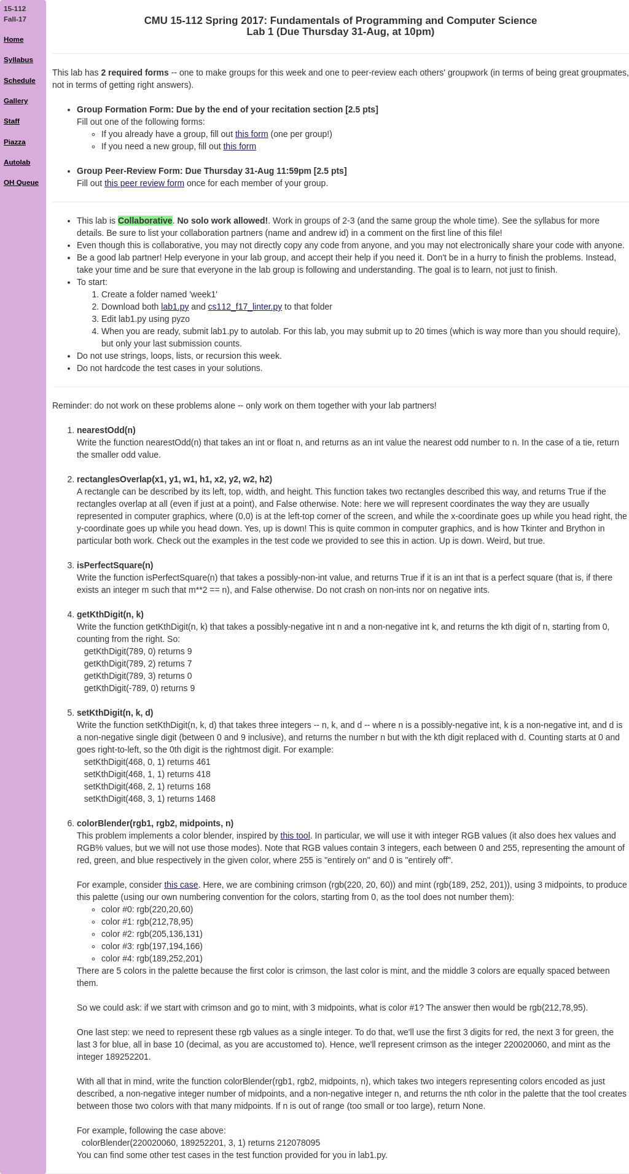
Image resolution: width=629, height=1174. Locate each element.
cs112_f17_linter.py (245, 306)
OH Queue (21, 182)
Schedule (20, 80)
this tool (295, 835)
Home (13, 39)
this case (181, 885)
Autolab (17, 162)
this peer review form (144, 183)
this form (251, 134)
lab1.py (175, 306)
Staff (12, 121)
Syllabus (18, 59)
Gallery (16, 100)
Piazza (15, 142)
